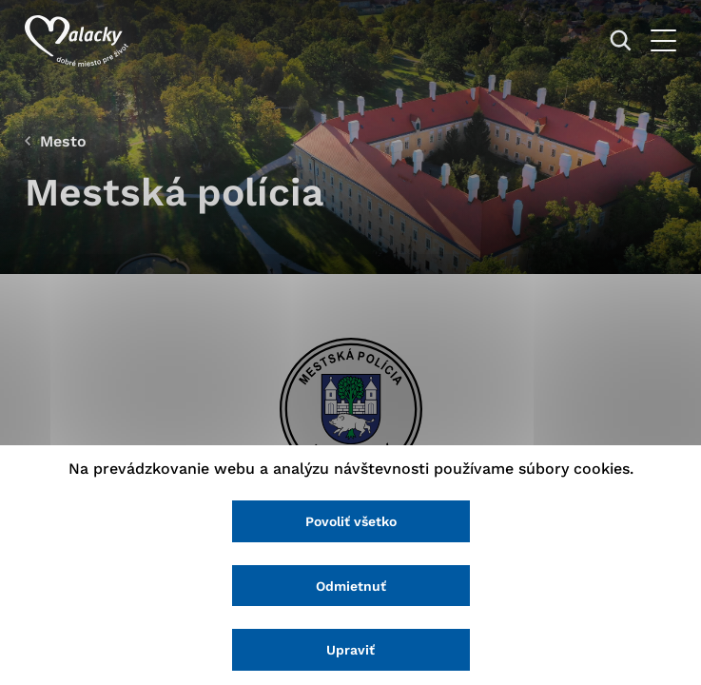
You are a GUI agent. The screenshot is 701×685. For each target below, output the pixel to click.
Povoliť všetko (351, 521)
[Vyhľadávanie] (621, 40)
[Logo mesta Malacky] (76, 41)
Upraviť (350, 649)
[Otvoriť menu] (663, 40)
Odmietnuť (351, 586)
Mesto (63, 141)
